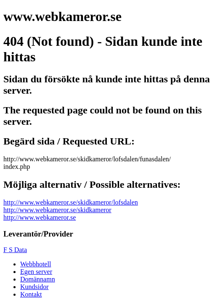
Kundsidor (34, 286)
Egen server (36, 271)
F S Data (15, 249)
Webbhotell (35, 264)
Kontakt (31, 294)
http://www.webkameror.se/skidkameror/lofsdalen (70, 202)
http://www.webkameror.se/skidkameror (57, 209)
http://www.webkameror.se (39, 217)
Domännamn (37, 279)
